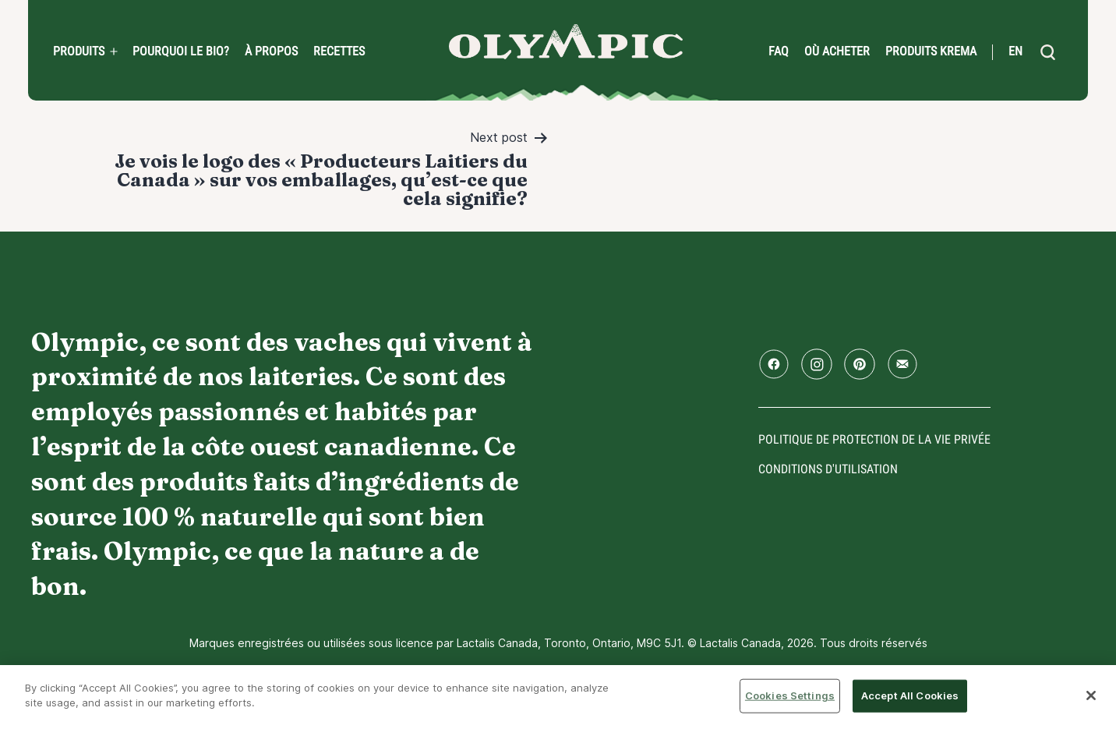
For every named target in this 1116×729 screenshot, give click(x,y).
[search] (1047, 52)
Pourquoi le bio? (180, 51)
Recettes (339, 51)
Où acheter (837, 51)
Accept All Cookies (910, 695)
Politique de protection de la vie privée (874, 439)
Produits (78, 51)
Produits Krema (930, 51)
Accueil (566, 41)
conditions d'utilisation (828, 469)
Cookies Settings (790, 695)
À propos (271, 51)
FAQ (778, 51)
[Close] (1091, 695)
